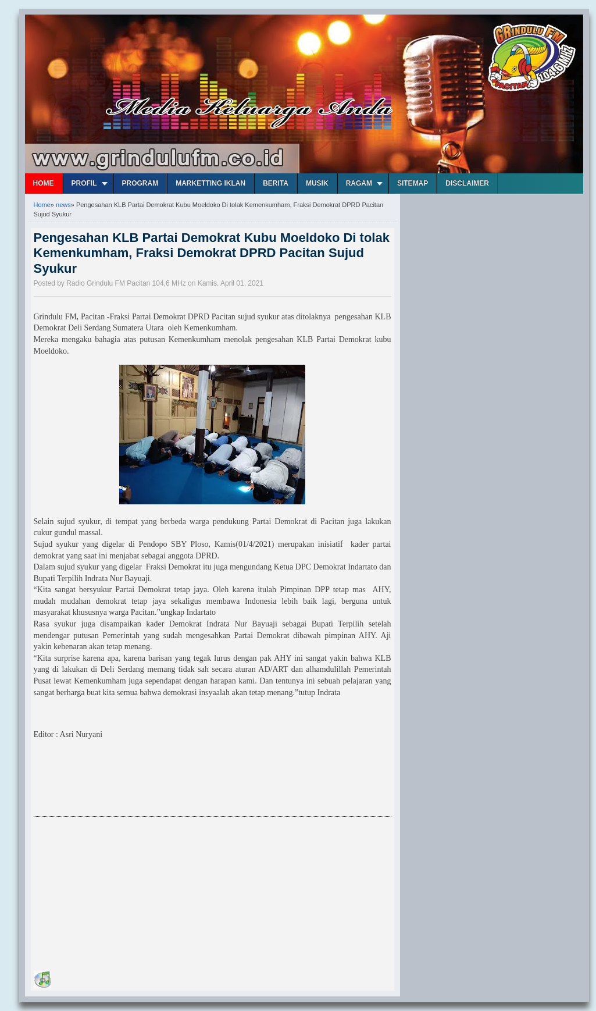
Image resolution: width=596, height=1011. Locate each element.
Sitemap (412, 183)
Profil (84, 183)
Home (43, 183)
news (63, 204)
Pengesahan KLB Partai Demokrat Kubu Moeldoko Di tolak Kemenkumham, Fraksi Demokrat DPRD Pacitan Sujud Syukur (212, 253)
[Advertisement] (121, 896)
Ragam (359, 183)
